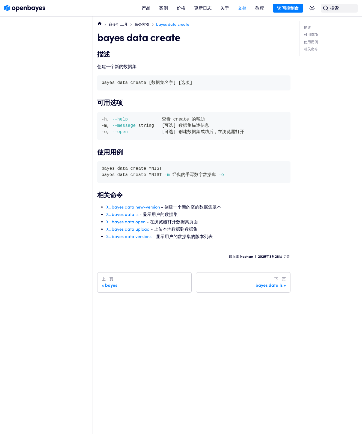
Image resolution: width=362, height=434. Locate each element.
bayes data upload (131, 229)
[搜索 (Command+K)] (339, 8)
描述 (307, 27)
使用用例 (311, 42)
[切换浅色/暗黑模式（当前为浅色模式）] (312, 8)
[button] (146, 8)
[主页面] (99, 23)
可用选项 (311, 35)
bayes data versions (132, 236)
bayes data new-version (136, 207)
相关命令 (311, 49)
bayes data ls (125, 214)
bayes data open (129, 221)
